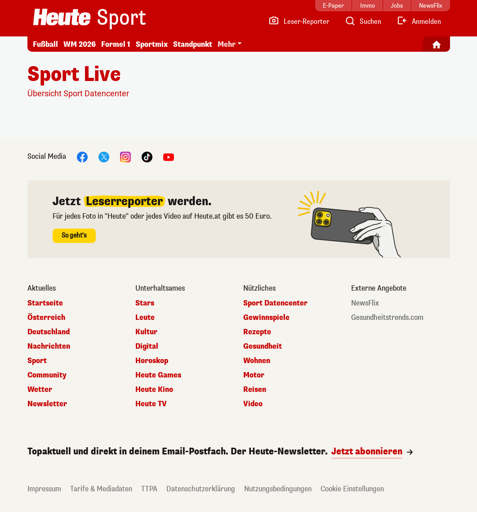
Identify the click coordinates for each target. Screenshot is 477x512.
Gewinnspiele (266, 317)
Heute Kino (154, 389)
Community (47, 375)
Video (253, 404)
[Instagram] (125, 156)
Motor (253, 375)
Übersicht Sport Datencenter (78, 93)
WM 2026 (79, 44)
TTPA (149, 489)
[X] (103, 156)
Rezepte (257, 332)
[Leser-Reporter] (298, 21)
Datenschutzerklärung (200, 489)
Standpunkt (192, 44)
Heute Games (158, 375)
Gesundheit (262, 346)
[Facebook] (82, 156)
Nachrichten (48, 346)
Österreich (46, 317)
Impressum (44, 489)
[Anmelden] (419, 21)
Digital (146, 346)
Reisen (254, 389)
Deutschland (48, 332)
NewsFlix (365, 303)
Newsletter (47, 404)
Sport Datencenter (275, 303)
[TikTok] (147, 156)
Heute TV (151, 404)
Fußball (45, 44)
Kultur (146, 332)
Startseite (45, 303)
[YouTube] (168, 156)
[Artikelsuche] (362, 21)
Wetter (39, 389)
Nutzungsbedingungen (278, 489)
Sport (121, 17)
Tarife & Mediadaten (101, 489)
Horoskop (151, 360)
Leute (145, 317)
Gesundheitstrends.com (387, 317)
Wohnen (256, 360)
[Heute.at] (62, 17)
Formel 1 (115, 44)
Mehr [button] (227, 44)
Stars (144, 303)
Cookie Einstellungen (352, 489)
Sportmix (152, 44)
